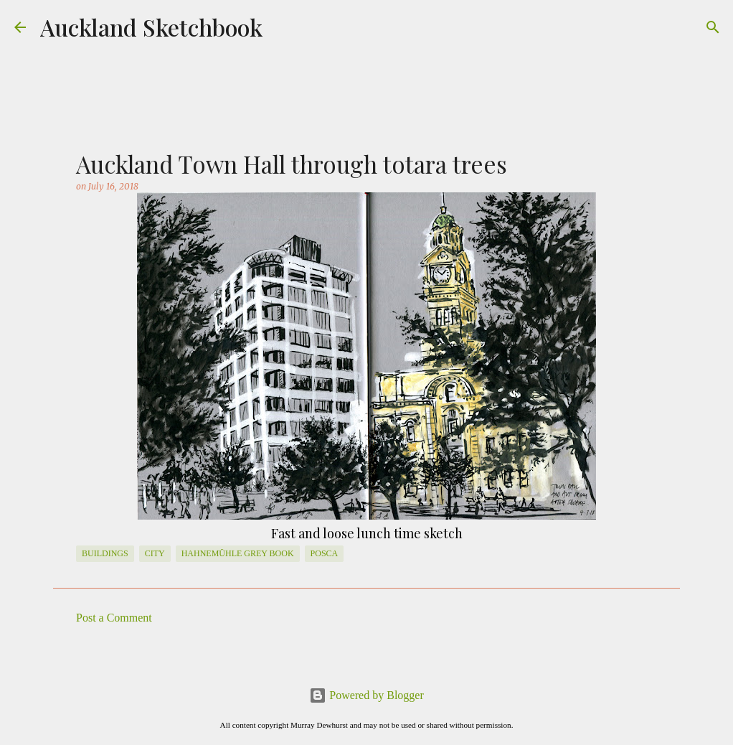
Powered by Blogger (366, 695)
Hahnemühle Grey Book (237, 553)
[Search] (713, 27)
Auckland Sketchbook (151, 26)
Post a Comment (114, 618)
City (155, 553)
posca (325, 553)
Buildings (105, 553)
